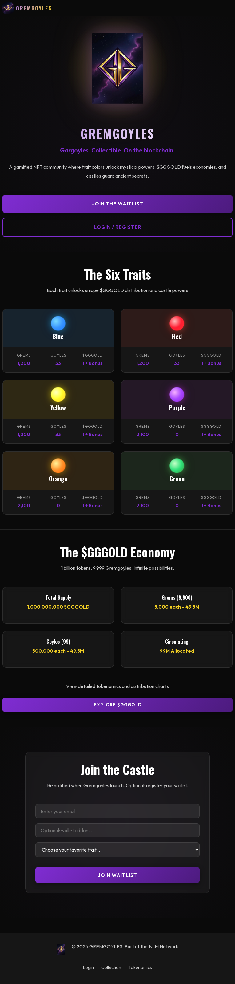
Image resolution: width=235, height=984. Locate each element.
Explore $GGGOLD (117, 704)
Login (88, 967)
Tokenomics (140, 967)
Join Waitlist (117, 875)
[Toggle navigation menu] (226, 8)
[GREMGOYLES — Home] (27, 8)
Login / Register (117, 227)
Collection (111, 967)
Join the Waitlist (117, 203)
